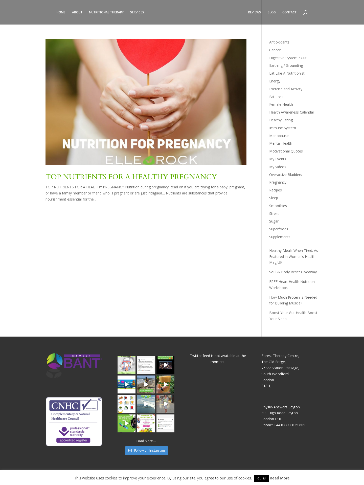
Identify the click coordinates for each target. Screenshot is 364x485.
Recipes (275, 190)
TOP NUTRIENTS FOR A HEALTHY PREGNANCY (131, 177)
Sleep (273, 197)
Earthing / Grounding (286, 65)
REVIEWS (254, 12)
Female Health (281, 104)
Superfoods (278, 229)
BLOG (271, 12)
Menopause (279, 135)
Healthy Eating (281, 120)
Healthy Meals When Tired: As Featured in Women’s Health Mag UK (293, 256)
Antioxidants (279, 42)
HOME (60, 12)
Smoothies (278, 205)
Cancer (275, 50)
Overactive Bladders (285, 174)
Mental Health (280, 143)
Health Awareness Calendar (291, 112)
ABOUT (77, 12)
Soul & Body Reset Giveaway (293, 272)
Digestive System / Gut (288, 57)
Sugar (274, 221)
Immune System (282, 127)
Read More (280, 477)
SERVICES (137, 12)
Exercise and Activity (285, 88)
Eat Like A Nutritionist (287, 73)
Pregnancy (277, 182)
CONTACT (289, 12)
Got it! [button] (261, 478)
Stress (274, 213)
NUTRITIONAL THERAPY (106, 12)
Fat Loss (276, 96)
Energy (274, 81)
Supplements (279, 236)
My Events (277, 159)
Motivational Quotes (286, 151)
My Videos (277, 166)
